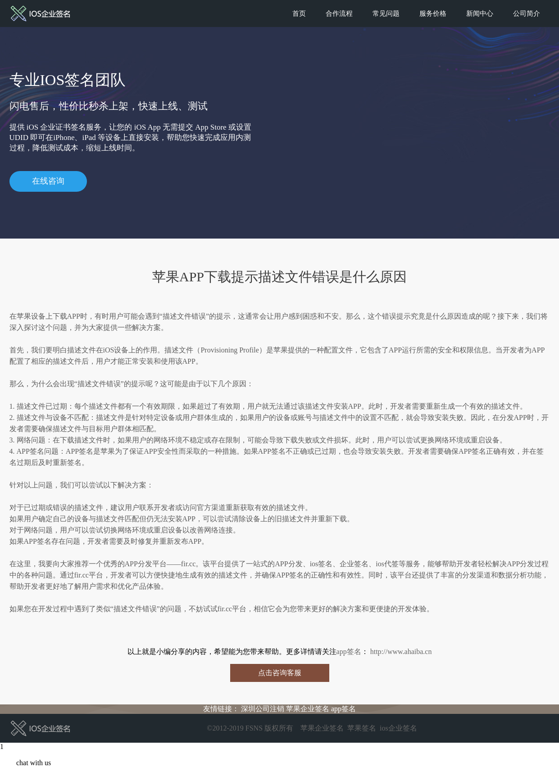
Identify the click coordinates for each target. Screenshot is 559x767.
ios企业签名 (398, 728)
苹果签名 (361, 728)
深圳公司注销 (262, 709)
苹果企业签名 (307, 709)
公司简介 (526, 13)
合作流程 (339, 13)
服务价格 (432, 13)
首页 (299, 13)
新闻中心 (479, 13)
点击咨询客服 (279, 673)
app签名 (348, 651)
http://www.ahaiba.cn (400, 651)
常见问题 (386, 13)
